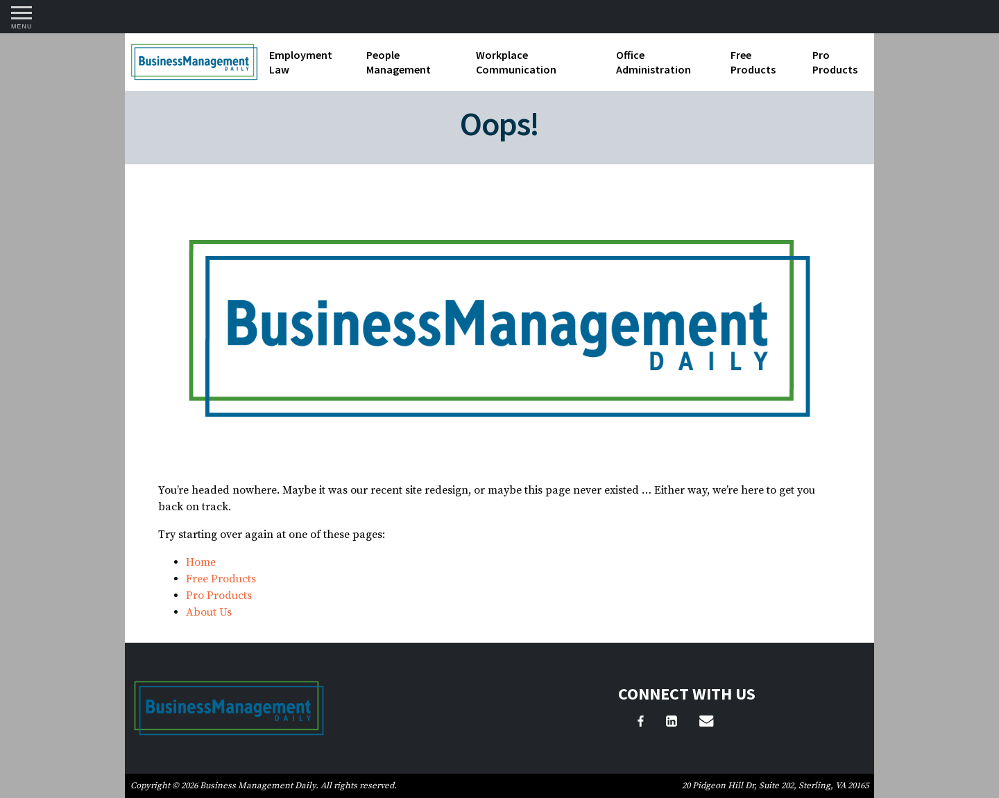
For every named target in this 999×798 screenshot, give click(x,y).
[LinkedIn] (671, 723)
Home (201, 562)
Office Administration (653, 62)
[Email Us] (706, 723)
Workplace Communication (516, 62)
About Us (209, 612)
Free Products (753, 62)
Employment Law (300, 62)
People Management (398, 62)
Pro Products (834, 62)
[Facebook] (641, 723)
